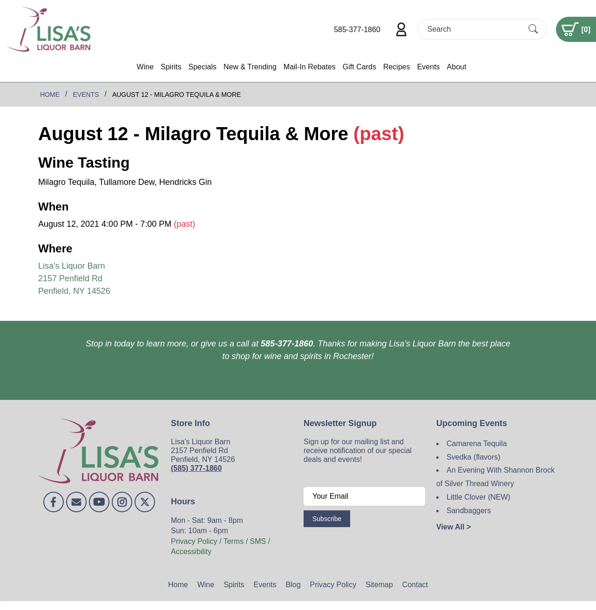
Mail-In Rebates (310, 67)
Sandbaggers (469, 511)
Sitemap (379, 585)
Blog (293, 585)
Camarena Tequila (477, 443)
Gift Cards (359, 67)
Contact (415, 585)
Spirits (171, 67)
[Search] (474, 29)
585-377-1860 (357, 30)
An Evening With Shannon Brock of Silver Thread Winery (495, 477)
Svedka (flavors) (474, 457)
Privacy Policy (333, 585)
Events (428, 67)
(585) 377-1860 (196, 468)
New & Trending (250, 67)
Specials (202, 67)
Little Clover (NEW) (478, 497)
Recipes (396, 67)
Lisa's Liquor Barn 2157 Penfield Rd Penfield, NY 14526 (74, 278)
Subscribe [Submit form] (326, 518)
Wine (145, 67)
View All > (453, 527)
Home (178, 585)
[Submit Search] (533, 29)
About (457, 67)
